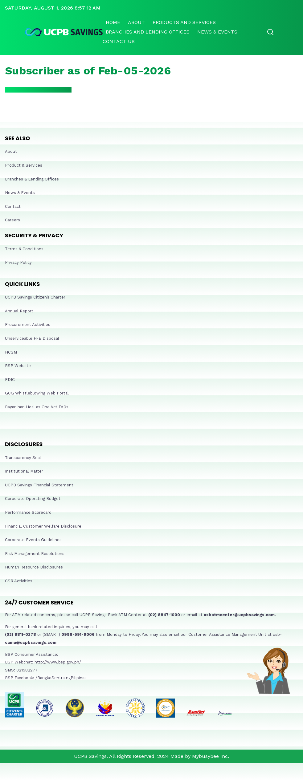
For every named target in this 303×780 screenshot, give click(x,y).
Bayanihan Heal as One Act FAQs (36, 407)
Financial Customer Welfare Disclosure (43, 526)
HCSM (11, 352)
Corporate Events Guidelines (33, 539)
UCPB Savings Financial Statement (39, 485)
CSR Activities (18, 581)
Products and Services (184, 22)
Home (113, 22)
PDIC (10, 379)
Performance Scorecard (28, 512)
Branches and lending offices (148, 32)
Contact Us (119, 41)
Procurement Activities (27, 324)
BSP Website (18, 365)
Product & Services (23, 165)
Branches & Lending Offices (32, 179)
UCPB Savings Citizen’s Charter (35, 297)
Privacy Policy (18, 262)
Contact (13, 206)
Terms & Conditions (24, 249)
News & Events (217, 32)
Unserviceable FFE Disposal (32, 338)
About (136, 22)
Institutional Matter (24, 471)
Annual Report (19, 311)
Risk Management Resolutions (34, 553)
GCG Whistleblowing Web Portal (37, 393)
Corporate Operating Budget (32, 498)
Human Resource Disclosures (34, 567)
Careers (12, 220)
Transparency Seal (23, 457)
